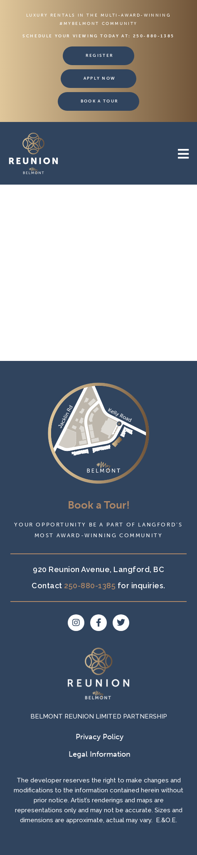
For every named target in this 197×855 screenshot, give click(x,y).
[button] (143, 154)
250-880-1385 (154, 36)
